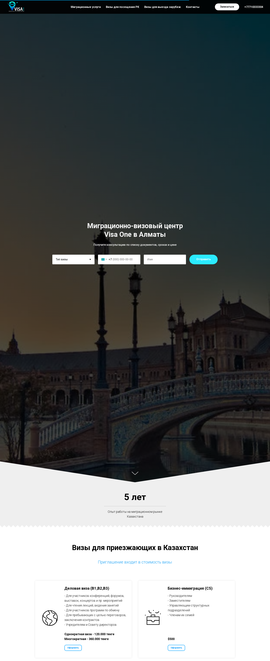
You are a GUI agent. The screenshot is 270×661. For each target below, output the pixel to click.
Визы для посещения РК (122, 7)
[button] (227, 6)
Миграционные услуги (86, 7)
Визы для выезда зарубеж (162, 7)
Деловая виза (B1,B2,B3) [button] (86, 588)
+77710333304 (253, 7)
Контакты (192, 7)
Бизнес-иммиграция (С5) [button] (190, 588)
